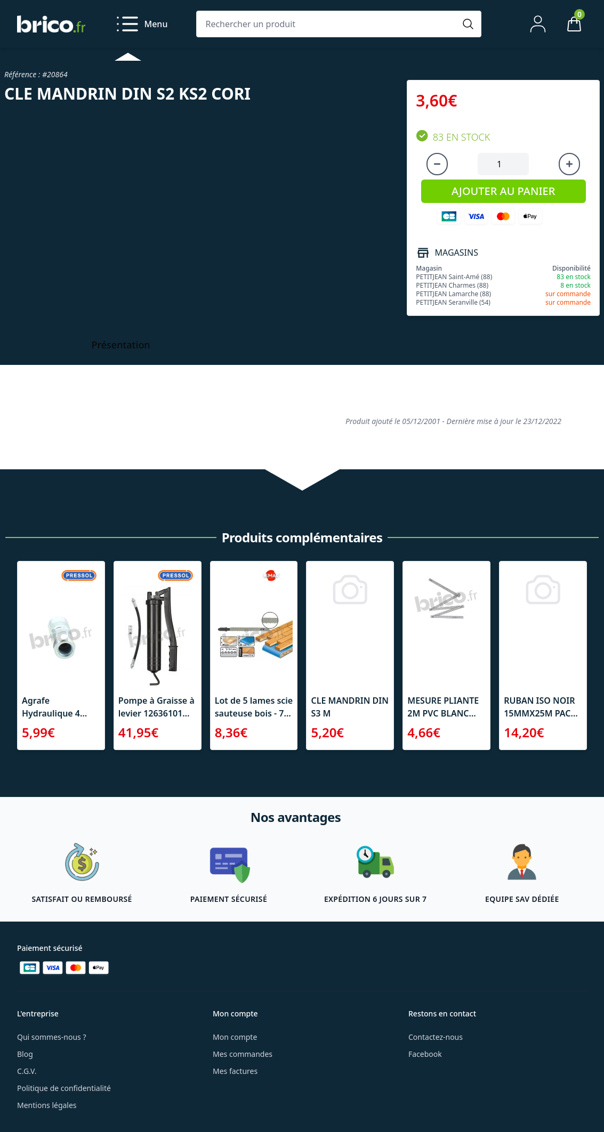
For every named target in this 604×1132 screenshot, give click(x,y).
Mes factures (235, 1071)
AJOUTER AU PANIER (503, 191)
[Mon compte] (538, 24)
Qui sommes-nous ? (51, 1037)
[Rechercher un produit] (328, 24)
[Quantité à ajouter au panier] (503, 164)
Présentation (121, 344)
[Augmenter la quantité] (569, 164)
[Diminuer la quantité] (437, 164)
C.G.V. (26, 1071)
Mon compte (235, 1037)
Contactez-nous (435, 1037)
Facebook (425, 1054)
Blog (25, 1054)
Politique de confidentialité (64, 1088)
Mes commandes (242, 1054)
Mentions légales (47, 1105)
